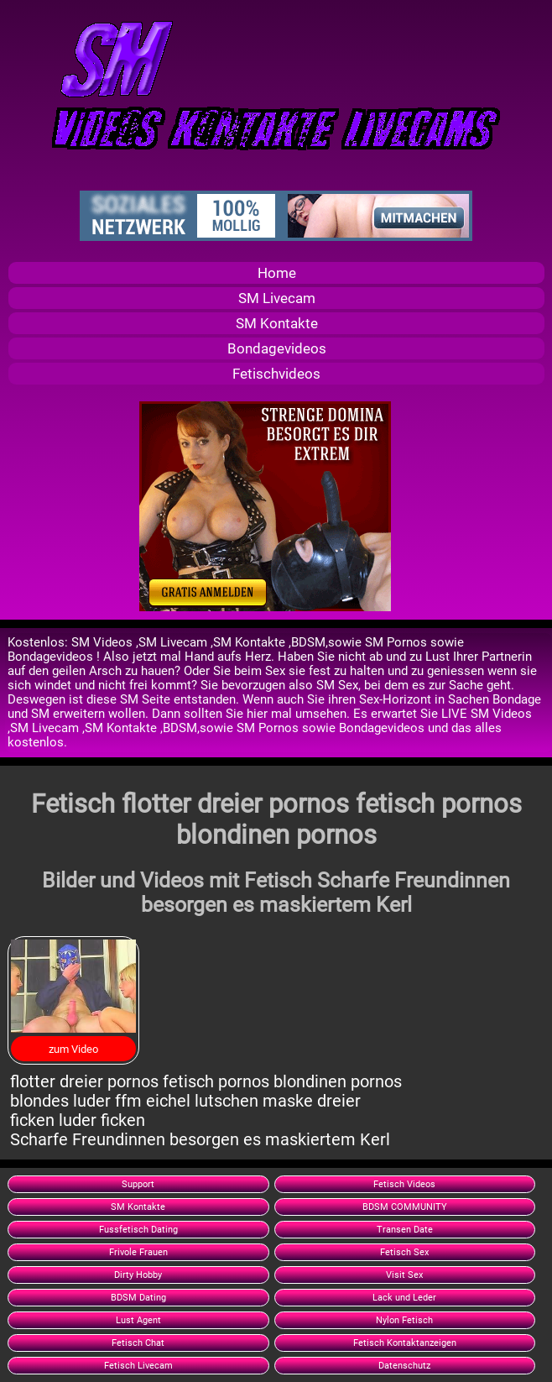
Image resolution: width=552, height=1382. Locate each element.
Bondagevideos (276, 348)
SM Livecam (276, 298)
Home (277, 272)
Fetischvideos (276, 373)
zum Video (73, 1049)
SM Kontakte (277, 323)
